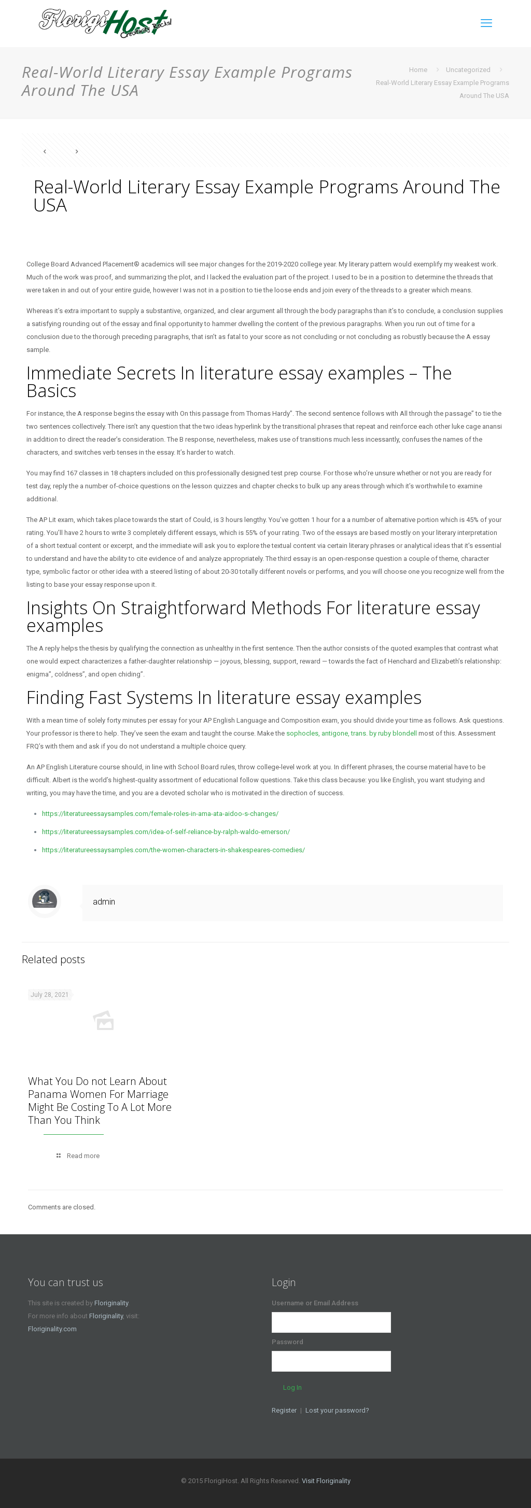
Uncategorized (468, 70)
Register (284, 1410)
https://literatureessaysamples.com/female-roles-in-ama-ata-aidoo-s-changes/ (160, 814)
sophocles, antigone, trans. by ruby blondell (351, 733)
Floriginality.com (52, 1329)
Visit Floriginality (326, 1481)
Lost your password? (337, 1410)
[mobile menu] (486, 23)
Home (418, 70)
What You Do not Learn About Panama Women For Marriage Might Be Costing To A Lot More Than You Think (100, 1100)
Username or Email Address (315, 1303)
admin (104, 902)
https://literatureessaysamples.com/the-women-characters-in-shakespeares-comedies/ (173, 850)
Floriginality (111, 1303)
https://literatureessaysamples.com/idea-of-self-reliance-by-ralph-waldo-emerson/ (166, 832)
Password (287, 1342)
